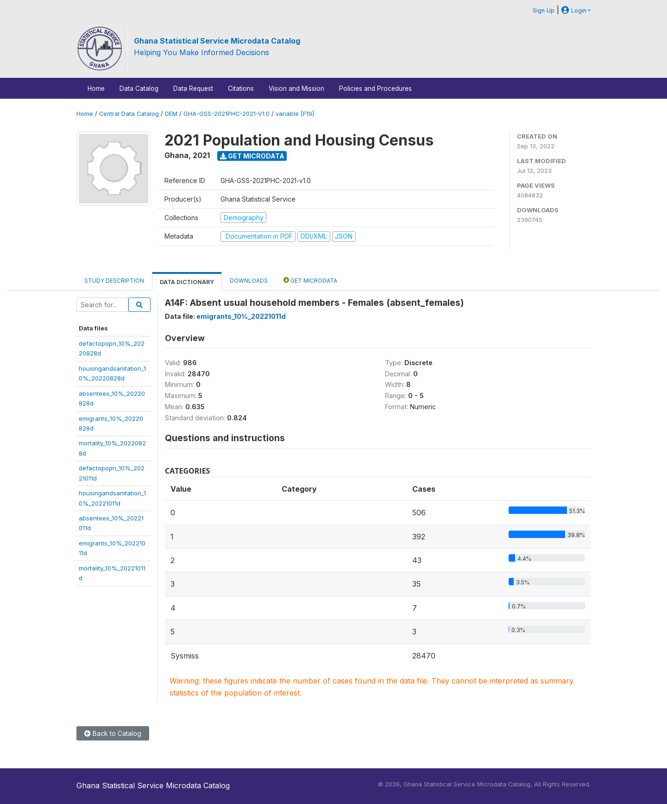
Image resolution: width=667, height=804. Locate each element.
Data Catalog (139, 88)
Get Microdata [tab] (310, 280)
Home (96, 88)
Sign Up (543, 10)
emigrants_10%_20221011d (241, 316)
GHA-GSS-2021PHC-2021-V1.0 (226, 113)
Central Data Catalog (129, 113)
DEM (171, 113)
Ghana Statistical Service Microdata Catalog (217, 40)
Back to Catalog (112, 733)
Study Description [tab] (114, 280)
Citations (241, 88)
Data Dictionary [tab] (187, 282)
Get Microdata (252, 156)
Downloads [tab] (249, 280)
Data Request (193, 88)
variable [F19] (295, 113)
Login (573, 10)
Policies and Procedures (375, 88)
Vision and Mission (296, 88)
